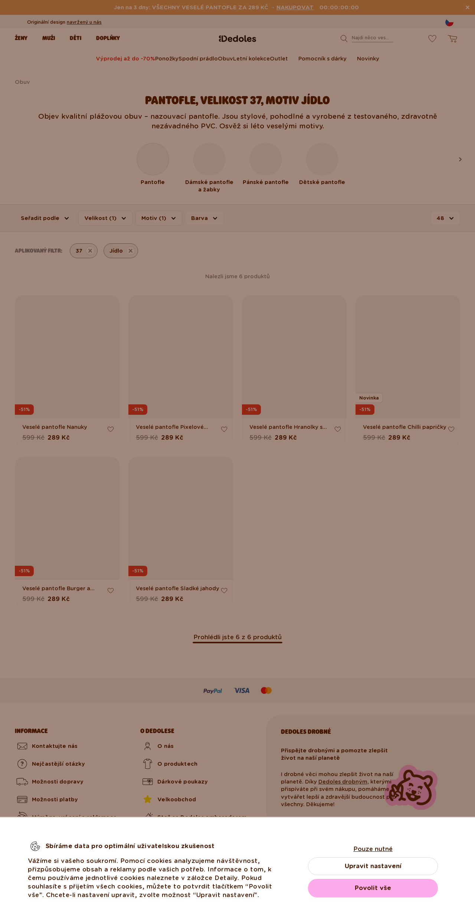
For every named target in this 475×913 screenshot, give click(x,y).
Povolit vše (373, 887)
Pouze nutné (373, 849)
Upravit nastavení (373, 866)
